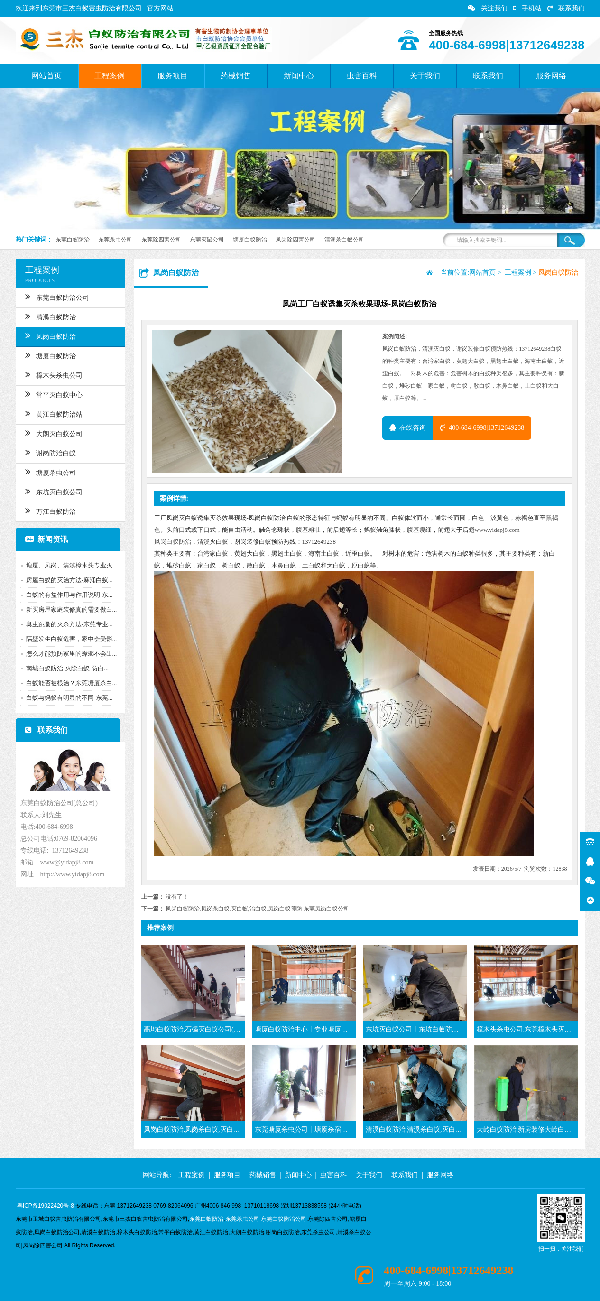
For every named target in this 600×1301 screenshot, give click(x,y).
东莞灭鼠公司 (207, 239)
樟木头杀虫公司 (53, 374)
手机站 (527, 8)
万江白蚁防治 (49, 510)
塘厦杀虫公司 (49, 471)
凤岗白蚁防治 (49, 335)
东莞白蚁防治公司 (56, 296)
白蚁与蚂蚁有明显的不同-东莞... (68, 697)
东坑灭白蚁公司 (53, 491)
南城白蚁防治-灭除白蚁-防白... (66, 668)
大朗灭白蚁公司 (53, 432)
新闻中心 (299, 76)
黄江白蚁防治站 (53, 413)
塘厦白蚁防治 (250, 239)
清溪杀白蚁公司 (344, 239)
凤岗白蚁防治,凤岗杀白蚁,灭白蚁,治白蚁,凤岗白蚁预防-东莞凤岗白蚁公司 (258, 908)
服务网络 (551, 76)
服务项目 (172, 76)
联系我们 (566, 8)
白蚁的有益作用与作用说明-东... (68, 594)
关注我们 (488, 8)
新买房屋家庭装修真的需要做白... (70, 609)
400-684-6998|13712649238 (482, 427)
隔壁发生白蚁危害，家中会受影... (70, 638)
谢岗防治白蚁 (49, 452)
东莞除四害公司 (161, 239)
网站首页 (46, 76)
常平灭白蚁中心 (53, 394)
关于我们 (425, 76)
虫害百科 (362, 76)
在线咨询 (407, 427)
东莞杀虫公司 (115, 239)
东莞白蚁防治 (72, 239)
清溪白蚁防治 (49, 316)
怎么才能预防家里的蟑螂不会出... (70, 653)
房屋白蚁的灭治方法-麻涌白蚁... (68, 580)
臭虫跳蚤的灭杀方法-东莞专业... (68, 624)
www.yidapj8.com (497, 529)
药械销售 (236, 76)
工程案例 (109, 76)
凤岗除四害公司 (295, 239)
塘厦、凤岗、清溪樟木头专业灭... (70, 565)
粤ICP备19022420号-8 (45, 1205)
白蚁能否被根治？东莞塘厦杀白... (70, 683)
